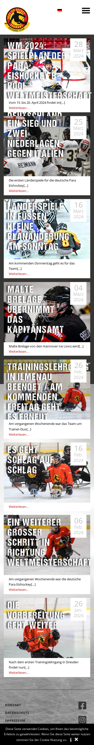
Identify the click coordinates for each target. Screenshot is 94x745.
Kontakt (13, 705)
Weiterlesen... (19, 108)
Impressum (15, 720)
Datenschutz (17, 712)
